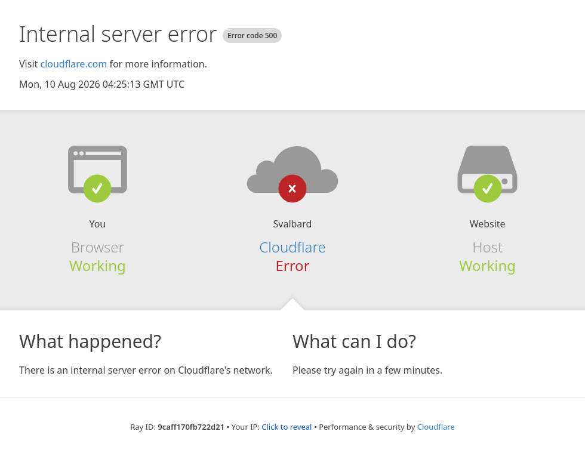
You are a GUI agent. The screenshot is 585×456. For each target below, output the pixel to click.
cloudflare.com (73, 63)
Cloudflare (436, 426)
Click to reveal (286, 426)
